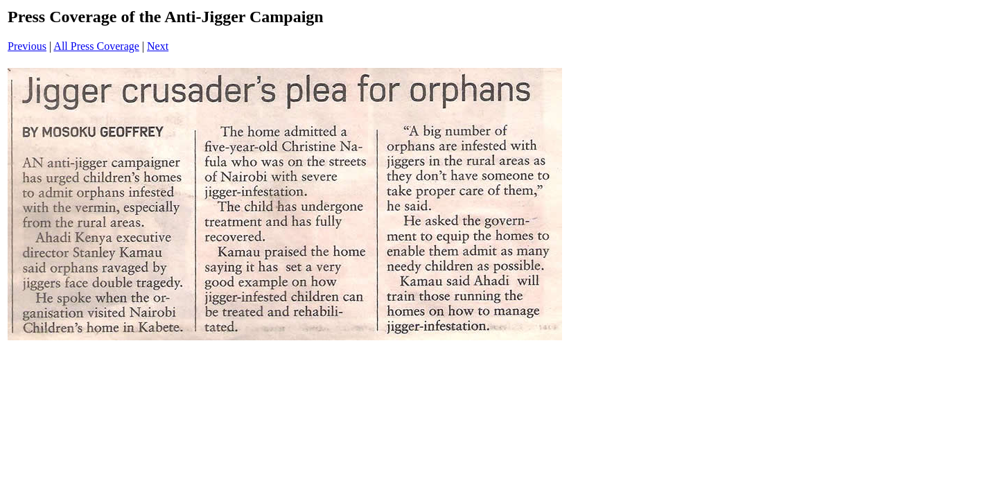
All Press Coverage (96, 46)
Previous (27, 46)
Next (157, 46)
